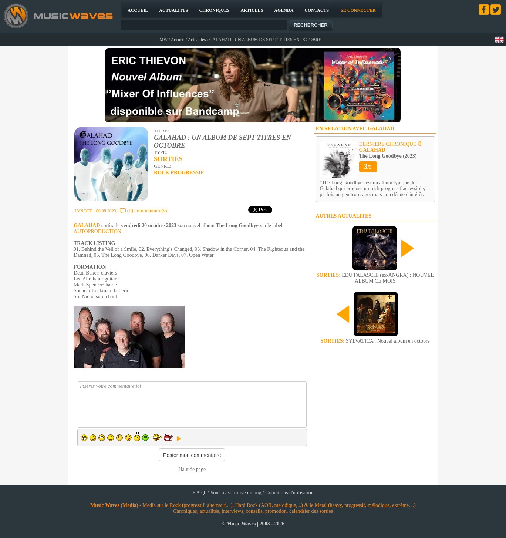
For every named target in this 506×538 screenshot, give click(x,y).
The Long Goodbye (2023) (388, 153)
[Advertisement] (375, 406)
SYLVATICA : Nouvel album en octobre (375, 341)
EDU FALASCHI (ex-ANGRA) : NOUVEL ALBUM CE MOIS (375, 278)
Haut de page (192, 469)
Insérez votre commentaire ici (192, 404)
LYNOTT (83, 210)
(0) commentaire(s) (147, 210)
